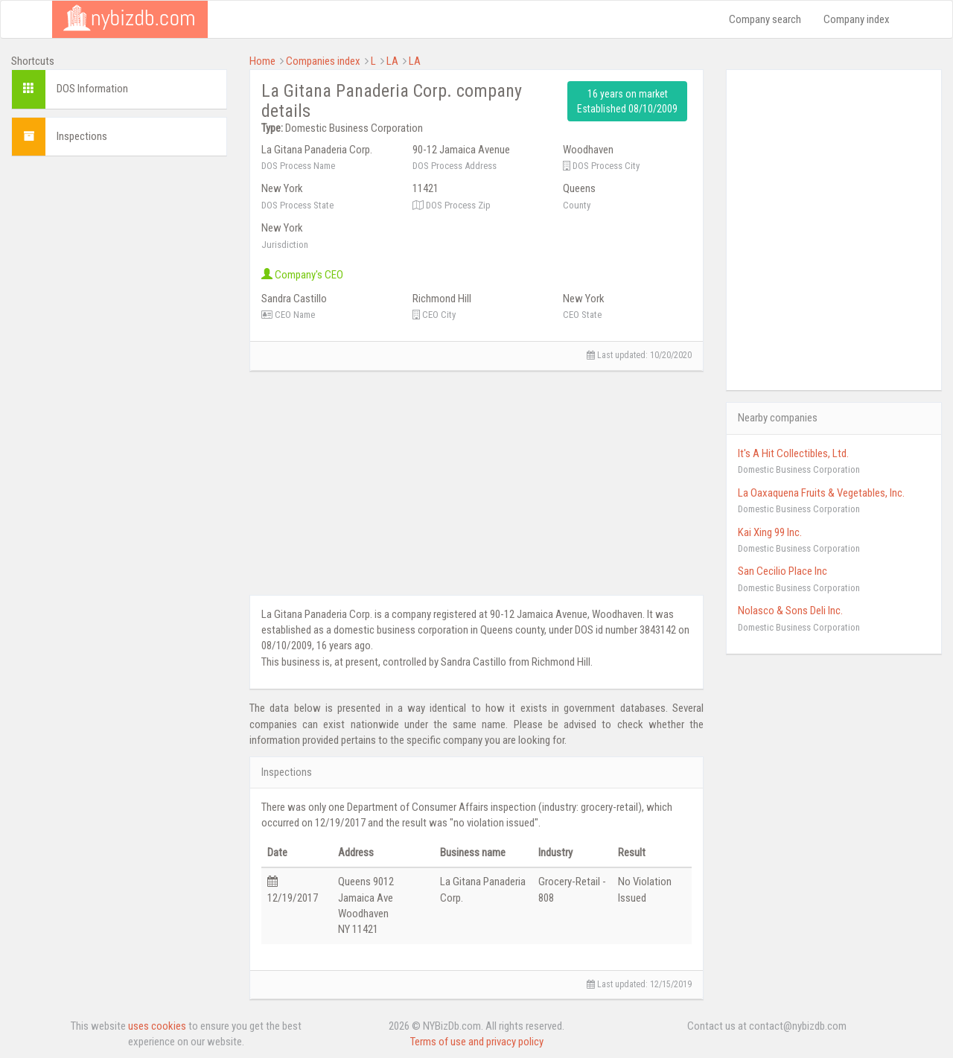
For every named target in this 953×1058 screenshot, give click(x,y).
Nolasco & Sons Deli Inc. (790, 610)
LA (392, 61)
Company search (765, 19)
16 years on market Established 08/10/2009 (627, 101)
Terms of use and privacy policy (477, 1041)
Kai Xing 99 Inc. (770, 532)
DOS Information (92, 88)
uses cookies (157, 1026)
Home (262, 61)
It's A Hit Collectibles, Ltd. (793, 453)
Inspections (82, 136)
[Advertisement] (119, 391)
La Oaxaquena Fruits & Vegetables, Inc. (821, 493)
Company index (856, 19)
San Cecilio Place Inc (782, 571)
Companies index (323, 61)
